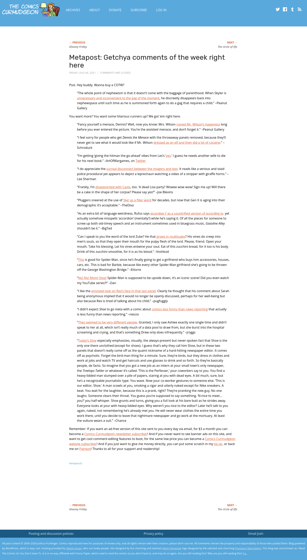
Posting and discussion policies (51, 533)
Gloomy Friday (78, 47)
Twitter (140, 161)
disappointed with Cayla (112, 187)
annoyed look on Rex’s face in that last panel (123, 291)
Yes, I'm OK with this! (274, 545)
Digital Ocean (74, 548)
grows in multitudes (170, 236)
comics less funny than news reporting (180, 309)
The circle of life (227, 47)
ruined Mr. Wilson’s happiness (198, 124)
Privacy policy (153, 533)
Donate (115, 10)
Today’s (87, 340)
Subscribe (139, 10)
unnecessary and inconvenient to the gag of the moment (118, 98)
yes (168, 156)
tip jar (218, 444)
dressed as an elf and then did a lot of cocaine (187, 142)
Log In (161, 10)
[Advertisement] (140, 488)
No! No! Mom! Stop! (92, 278)
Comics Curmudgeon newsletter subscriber (115, 434)
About (94, 10)
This (81, 259)
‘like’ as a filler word (137, 200)
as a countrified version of (187, 213)
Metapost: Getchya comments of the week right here (147, 61)
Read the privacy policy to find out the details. (272, 535)
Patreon (85, 449)
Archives (73, 10)
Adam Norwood (171, 548)
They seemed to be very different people (107, 322)
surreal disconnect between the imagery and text (142, 169)
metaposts (75, 463)
